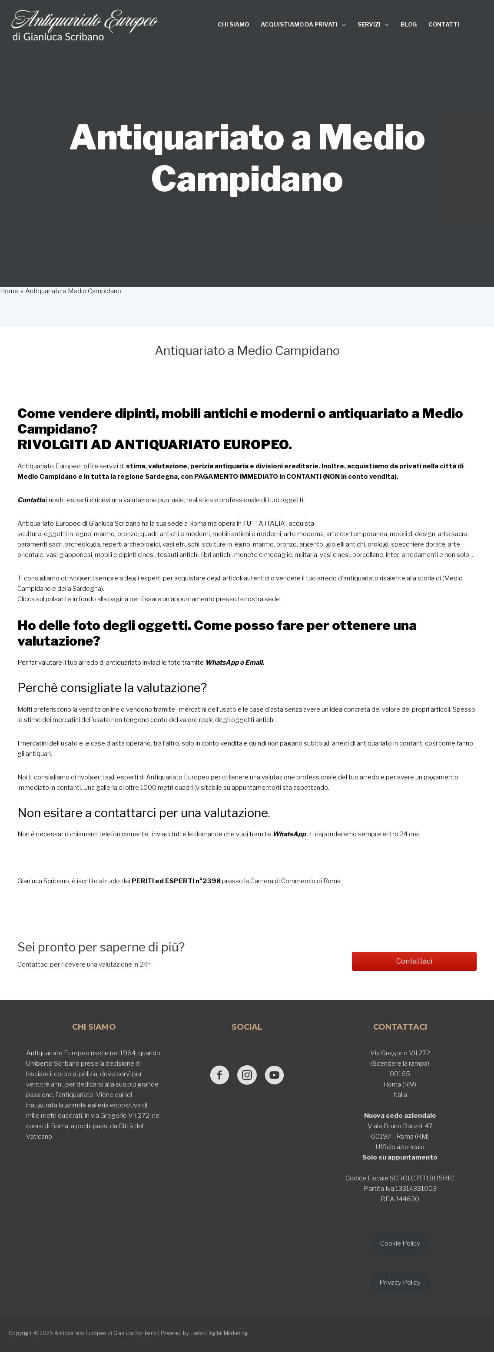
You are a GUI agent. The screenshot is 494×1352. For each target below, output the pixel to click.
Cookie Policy (400, 1243)
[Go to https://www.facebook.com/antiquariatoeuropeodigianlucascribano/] (219, 1076)
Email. (254, 662)
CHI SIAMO (233, 24)
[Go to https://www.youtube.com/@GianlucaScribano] (274, 1076)
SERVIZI (369, 24)
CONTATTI (443, 24)
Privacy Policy (400, 1282)
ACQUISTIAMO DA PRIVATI (299, 24)
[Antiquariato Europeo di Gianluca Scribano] (85, 25)
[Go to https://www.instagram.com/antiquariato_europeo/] (247, 1076)
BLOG (409, 24)
